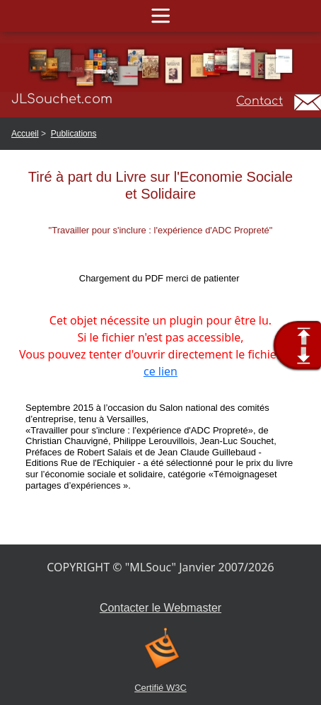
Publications (74, 134)
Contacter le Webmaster (160, 608)
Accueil (25, 134)
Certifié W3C (160, 687)
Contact (259, 101)
